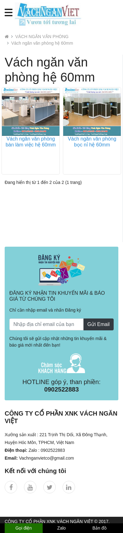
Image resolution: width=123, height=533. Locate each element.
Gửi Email (99, 324)
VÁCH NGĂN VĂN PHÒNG (42, 36)
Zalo (61, 528)
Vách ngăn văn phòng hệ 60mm (42, 43)
